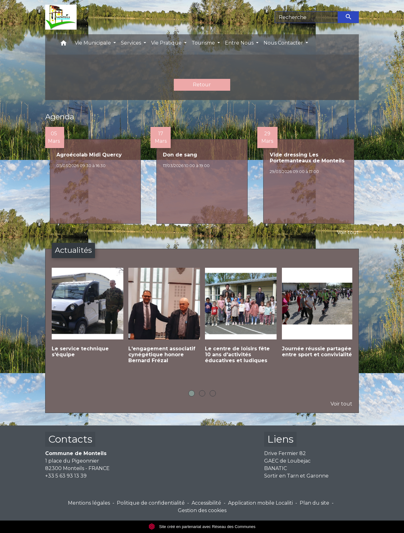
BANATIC (275, 468)
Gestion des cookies (202, 510)
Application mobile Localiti (260, 503)
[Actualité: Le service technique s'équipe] (87, 317)
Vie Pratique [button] (167, 43)
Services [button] (131, 43)
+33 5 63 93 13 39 (66, 476)
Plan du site (314, 503)
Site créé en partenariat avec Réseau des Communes (202, 526)
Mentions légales (89, 503)
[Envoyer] (348, 17)
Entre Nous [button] (240, 43)
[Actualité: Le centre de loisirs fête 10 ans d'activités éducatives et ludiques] (240, 321)
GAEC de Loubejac (287, 461)
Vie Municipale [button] (93, 43)
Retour (202, 85)
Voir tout (348, 232)
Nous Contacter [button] (284, 43)
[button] (63, 44)
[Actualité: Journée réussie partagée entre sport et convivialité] (317, 317)
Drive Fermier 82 (285, 453)
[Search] (306, 17)
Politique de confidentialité (151, 503)
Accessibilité (206, 503)
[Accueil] (61, 17)
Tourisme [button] (204, 43)
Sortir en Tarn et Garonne (296, 476)
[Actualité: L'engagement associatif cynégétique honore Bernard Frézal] (163, 321)
